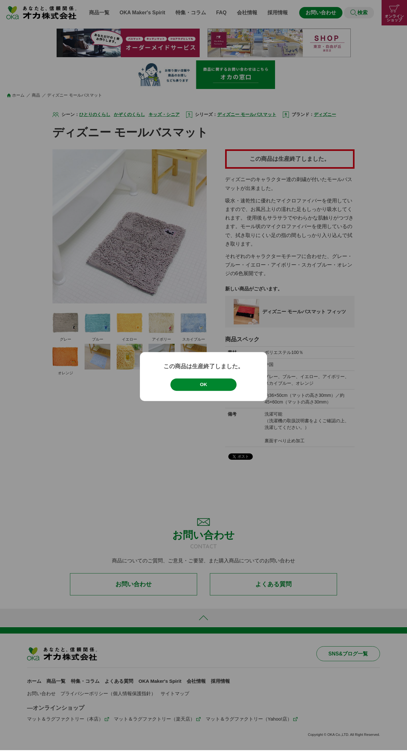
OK (203, 384)
